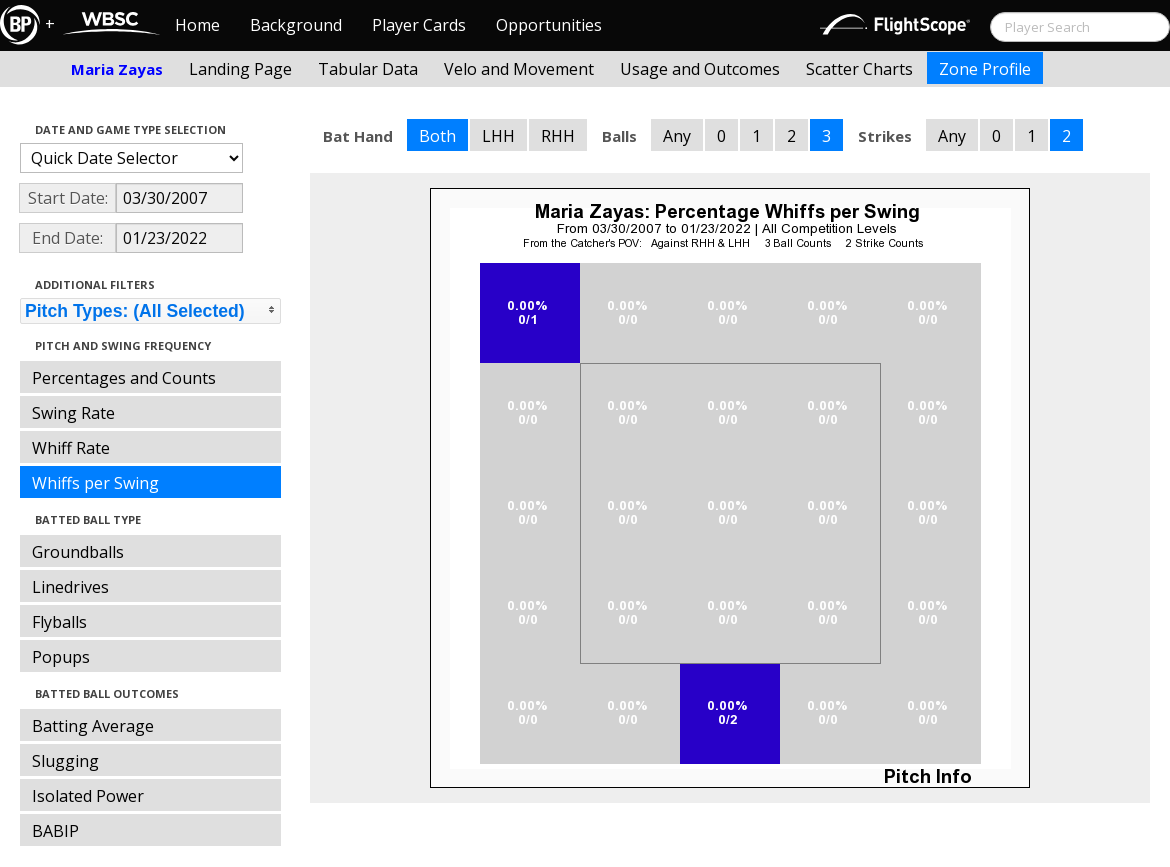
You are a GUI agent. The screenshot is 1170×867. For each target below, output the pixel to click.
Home (197, 25)
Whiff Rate (71, 448)
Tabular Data (368, 69)
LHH (498, 136)
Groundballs (78, 552)
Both (437, 136)
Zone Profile (985, 69)
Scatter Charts (859, 69)
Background (296, 25)
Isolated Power (88, 796)
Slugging (65, 761)
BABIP (55, 831)
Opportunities (549, 25)
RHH (558, 136)
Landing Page (240, 69)
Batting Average (93, 726)
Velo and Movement (519, 69)
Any (677, 136)
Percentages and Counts (124, 378)
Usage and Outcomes (700, 69)
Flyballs (59, 622)
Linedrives (70, 587)
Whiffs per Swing (95, 483)
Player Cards (419, 25)
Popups (61, 657)
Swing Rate (73, 413)
